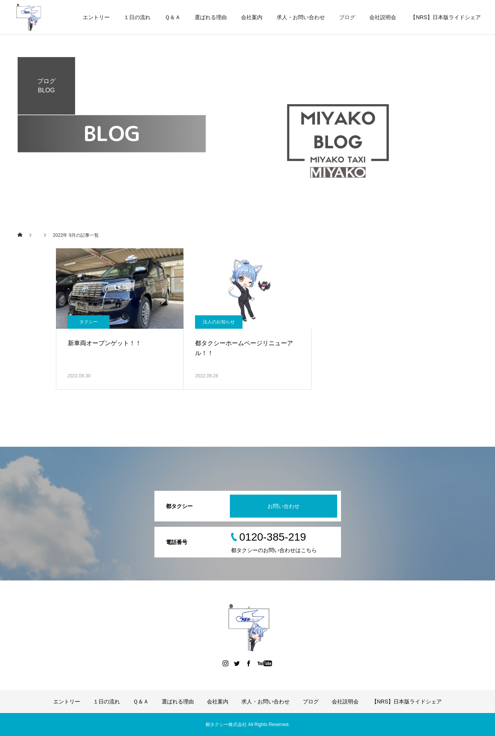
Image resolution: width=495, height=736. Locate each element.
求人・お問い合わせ (301, 17)
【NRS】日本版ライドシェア (445, 17)
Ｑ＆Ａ (172, 17)
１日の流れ (137, 17)
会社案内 (251, 17)
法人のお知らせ (219, 322)
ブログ (347, 17)
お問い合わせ (283, 506)
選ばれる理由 (211, 17)
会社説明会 (382, 17)
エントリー (96, 17)
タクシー (88, 322)
